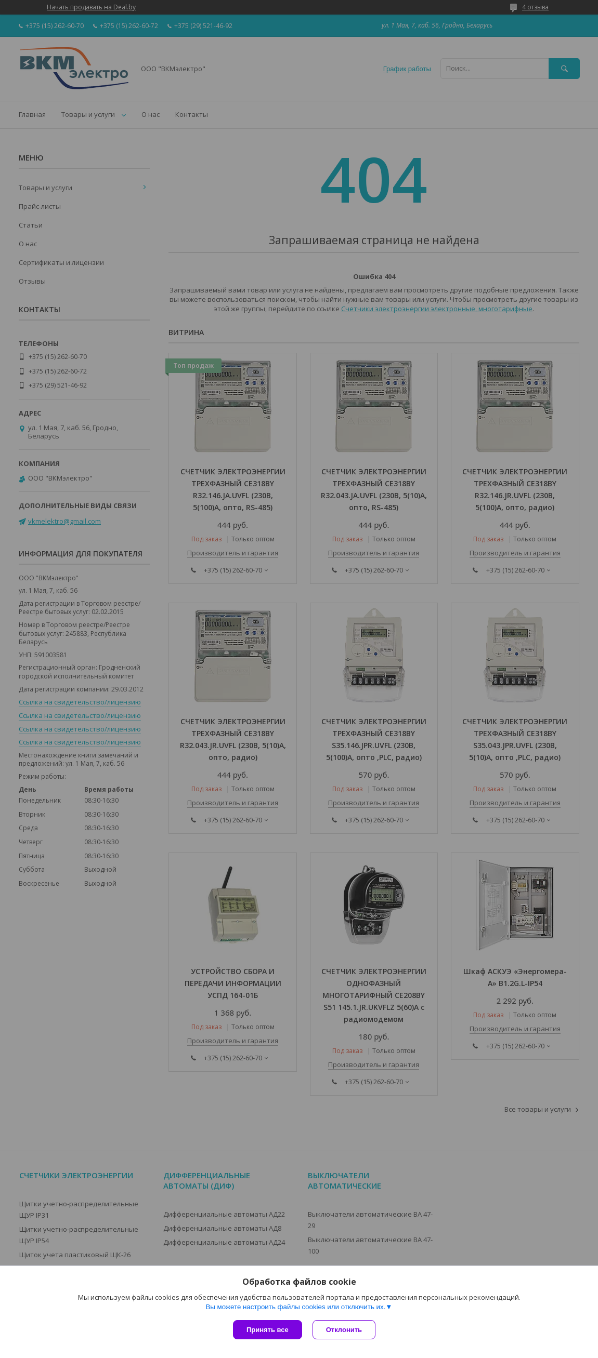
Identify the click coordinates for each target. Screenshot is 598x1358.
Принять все (267, 1330)
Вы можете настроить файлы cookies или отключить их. (295, 1307)
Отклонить (344, 1330)
